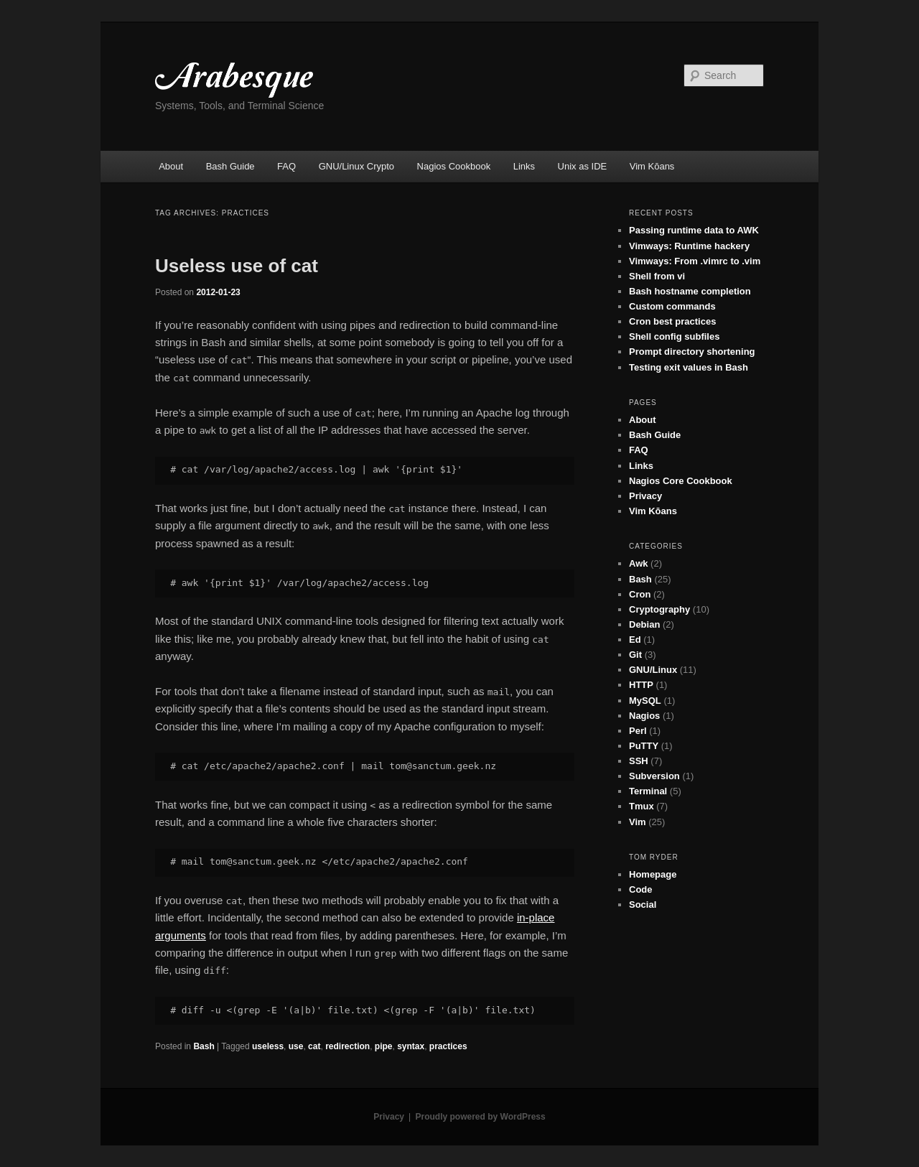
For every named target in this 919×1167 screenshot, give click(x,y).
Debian (644, 624)
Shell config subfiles (674, 336)
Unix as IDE (582, 166)
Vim (637, 822)
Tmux (641, 806)
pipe (384, 1046)
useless (268, 1046)
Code (641, 889)
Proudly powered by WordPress (481, 1117)
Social (642, 904)
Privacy (645, 495)
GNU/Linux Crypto (356, 166)
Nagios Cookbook (454, 166)
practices (448, 1046)
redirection (347, 1046)
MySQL (645, 700)
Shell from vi (657, 276)
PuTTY (643, 745)
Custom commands (672, 306)
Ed (635, 639)
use (296, 1046)
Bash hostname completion (690, 291)
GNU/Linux (653, 669)
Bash (203, 1046)
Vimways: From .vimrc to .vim (694, 261)
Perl (638, 730)
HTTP (641, 684)
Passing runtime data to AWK (694, 230)
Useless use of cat (236, 265)
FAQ (286, 166)
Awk (638, 563)
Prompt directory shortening (692, 351)
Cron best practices (672, 321)
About (171, 166)
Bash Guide (230, 166)
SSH (638, 760)
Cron (639, 594)
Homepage (652, 874)
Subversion (654, 776)
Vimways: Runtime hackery (689, 246)
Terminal (648, 791)
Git (635, 654)
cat (314, 1046)
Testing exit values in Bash (688, 367)
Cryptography (659, 609)
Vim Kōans (652, 166)
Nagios (644, 715)
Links (524, 166)
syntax (410, 1046)
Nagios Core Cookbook (680, 480)
